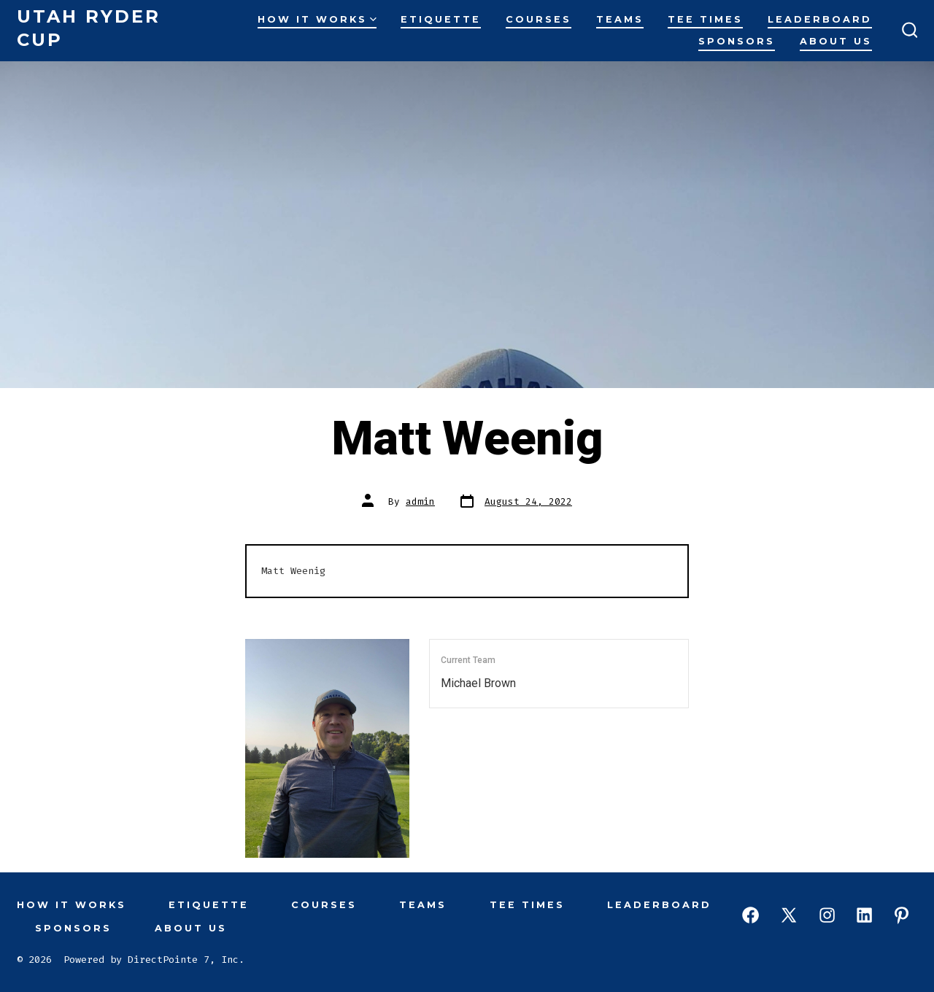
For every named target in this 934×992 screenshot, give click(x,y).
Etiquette (441, 19)
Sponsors (736, 41)
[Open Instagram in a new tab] (827, 915)
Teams (620, 19)
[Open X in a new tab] (789, 915)
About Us (836, 41)
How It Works (317, 19)
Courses (538, 19)
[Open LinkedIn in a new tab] (864, 915)
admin (420, 501)
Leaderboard (820, 19)
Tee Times (705, 19)
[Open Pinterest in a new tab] (901, 915)
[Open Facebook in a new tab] (750, 915)
